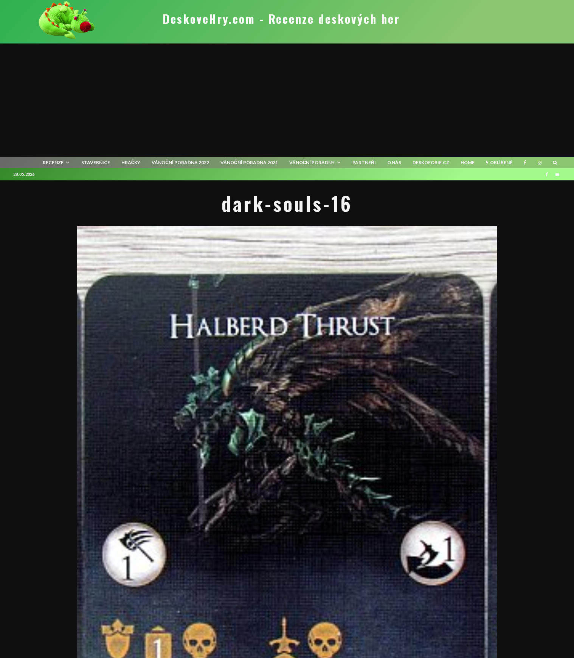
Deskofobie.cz (431, 162)
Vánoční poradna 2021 (249, 162)
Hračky (131, 162)
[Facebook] (525, 162)
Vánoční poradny (312, 162)
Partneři (364, 162)
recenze (53, 162)
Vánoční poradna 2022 (180, 162)
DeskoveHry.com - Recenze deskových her (281, 19)
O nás (394, 162)
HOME (468, 162)
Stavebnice (95, 162)
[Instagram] (539, 162)
